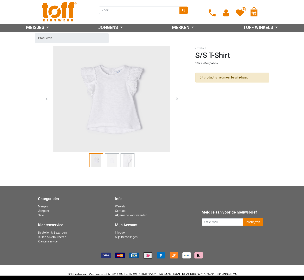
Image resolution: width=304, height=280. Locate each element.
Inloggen (120, 232)
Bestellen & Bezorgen (52, 232)
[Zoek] (183, 10)
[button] (46, 99)
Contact (120, 210)
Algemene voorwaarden (131, 215)
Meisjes (43, 206)
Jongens (44, 210)
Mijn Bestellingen (126, 237)
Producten (45, 38)
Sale (41, 215)
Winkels (120, 206)
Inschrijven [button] (253, 222)
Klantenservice (48, 241)
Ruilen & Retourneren (52, 237)
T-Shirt (201, 48)
